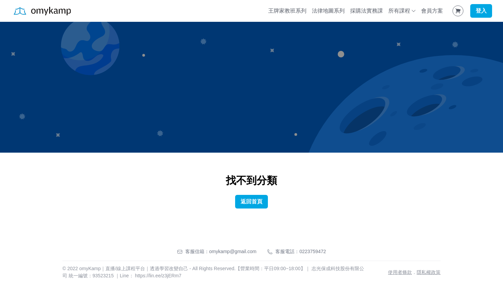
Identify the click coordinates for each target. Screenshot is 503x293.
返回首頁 (251, 201)
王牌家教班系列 (287, 11)
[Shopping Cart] (457, 10)
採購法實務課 (366, 11)
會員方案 (432, 11)
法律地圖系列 (328, 11)
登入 (481, 11)
